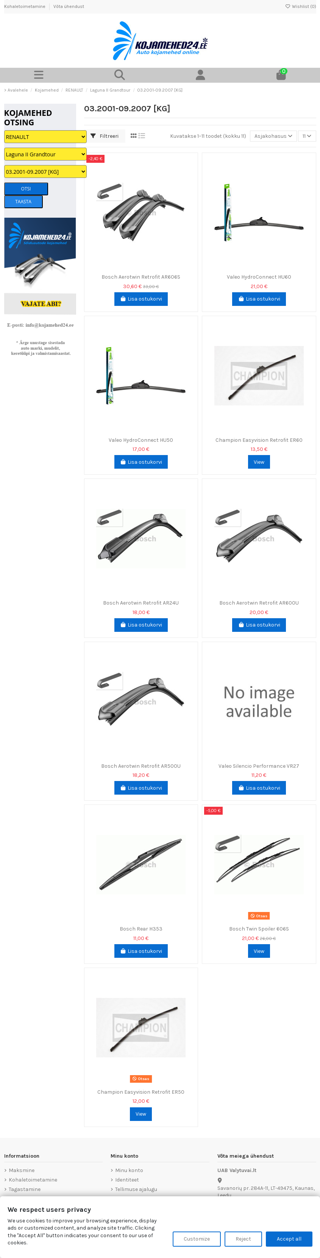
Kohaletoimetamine (25, 6)
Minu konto (129, 1170)
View (259, 462)
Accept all (289, 1239)
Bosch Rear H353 (141, 929)
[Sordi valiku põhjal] (273, 136)
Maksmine (21, 1170)
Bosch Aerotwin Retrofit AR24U (141, 603)
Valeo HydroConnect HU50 (141, 440)
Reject (243, 1239)
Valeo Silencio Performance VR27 (259, 766)
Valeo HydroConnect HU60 (259, 277)
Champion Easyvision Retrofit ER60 (259, 440)
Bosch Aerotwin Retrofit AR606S (140, 277)
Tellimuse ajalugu (136, 1189)
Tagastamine (25, 1189)
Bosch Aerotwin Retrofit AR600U (259, 603)
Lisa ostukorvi (141, 299)
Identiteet (127, 1180)
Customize (197, 1239)
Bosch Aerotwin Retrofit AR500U (141, 766)
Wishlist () (300, 6)
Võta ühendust (68, 6)
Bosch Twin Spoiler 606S (259, 929)
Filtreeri (105, 136)
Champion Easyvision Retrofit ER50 (140, 1092)
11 (307, 136)
